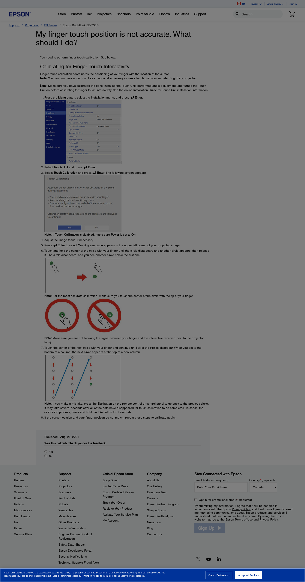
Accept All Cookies (248, 575)
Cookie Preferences (219, 575)
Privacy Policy (91, 575)
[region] (152, 575)
